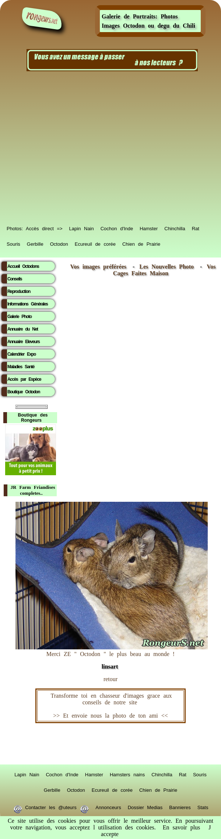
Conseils (14, 279)
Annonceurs (108, 806)
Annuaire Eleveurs (23, 341)
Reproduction (18, 291)
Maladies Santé (20, 366)
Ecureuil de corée (95, 242)
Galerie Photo (19, 316)
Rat (195, 227)
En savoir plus (181, 827)
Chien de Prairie (141, 242)
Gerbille (35, 242)
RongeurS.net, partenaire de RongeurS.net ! (110, 744)
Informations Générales (27, 304)
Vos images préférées (98, 266)
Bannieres (180, 806)
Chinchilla (174, 227)
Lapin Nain (81, 227)
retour (110, 679)
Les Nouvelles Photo (168, 266)
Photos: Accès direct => (35, 227)
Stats (202, 806)
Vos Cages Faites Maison (164, 269)
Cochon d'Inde (117, 227)
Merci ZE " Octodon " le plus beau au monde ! (111, 656)
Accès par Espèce (24, 379)
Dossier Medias (145, 806)
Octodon (59, 242)
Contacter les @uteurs (51, 806)
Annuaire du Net (22, 329)
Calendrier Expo (21, 354)
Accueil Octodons (23, 266)
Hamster (149, 227)
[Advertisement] (71, 148)
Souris (13, 242)
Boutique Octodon (23, 391)
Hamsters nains (127, 773)
